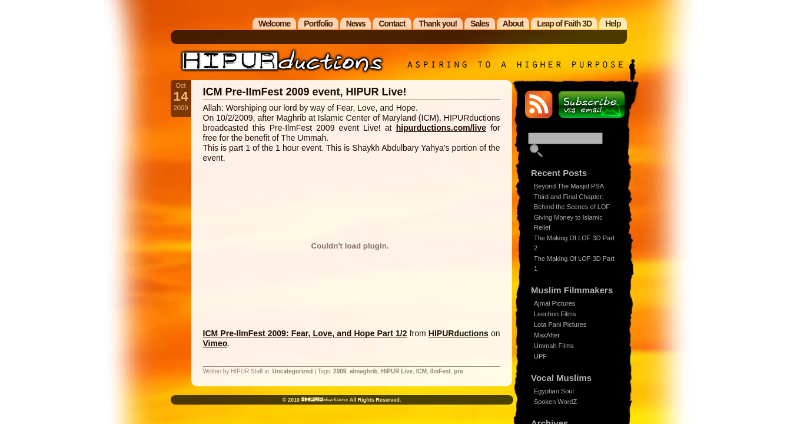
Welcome (274, 23)
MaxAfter (547, 335)
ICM (421, 371)
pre (458, 371)
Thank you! (438, 23)
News (356, 23)
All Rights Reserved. (374, 400)
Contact (391, 23)
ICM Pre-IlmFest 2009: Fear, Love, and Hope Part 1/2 (305, 333)
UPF (540, 356)
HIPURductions (459, 333)
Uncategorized (293, 371)
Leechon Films (555, 313)
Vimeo (215, 343)
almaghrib (364, 371)
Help (612, 23)
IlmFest (440, 371)
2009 (339, 371)
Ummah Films (554, 345)
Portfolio (318, 23)
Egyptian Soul (554, 391)
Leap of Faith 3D (564, 23)
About (513, 23)
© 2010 (292, 400)
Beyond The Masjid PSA (569, 186)
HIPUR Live (397, 371)
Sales (479, 23)
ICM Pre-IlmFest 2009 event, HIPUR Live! (305, 92)
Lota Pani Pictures (560, 324)
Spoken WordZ (555, 401)
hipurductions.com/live (441, 127)
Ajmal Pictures (554, 303)
